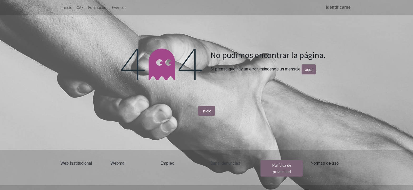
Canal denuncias (225, 163)
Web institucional (76, 163)
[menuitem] (67, 7)
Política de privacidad (281, 168)
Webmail (118, 163)
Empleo (167, 163)
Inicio (206, 110)
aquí (308, 69)
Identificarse (338, 7)
